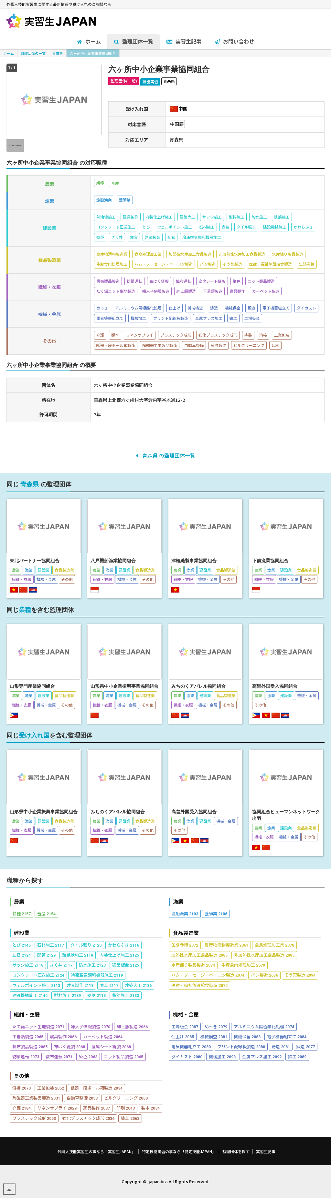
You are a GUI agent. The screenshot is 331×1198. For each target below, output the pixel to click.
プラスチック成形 (34, 1118)
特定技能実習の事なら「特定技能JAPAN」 (179, 1151)
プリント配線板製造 (241, 1046)
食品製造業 (186, 933)
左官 (21, 955)
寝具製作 (63, 1036)
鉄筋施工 (125, 995)
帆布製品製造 (30, 1046)
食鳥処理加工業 (274, 945)
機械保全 (247, 1036)
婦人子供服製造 (90, 1026)
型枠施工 (67, 995)
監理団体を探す (236, 1151)
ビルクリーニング (126, 1098)
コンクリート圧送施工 (38, 975)
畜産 (46, 913)
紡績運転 (25, 1056)
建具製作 (80, 985)
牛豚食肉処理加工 (243, 965)
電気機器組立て (191, 1046)
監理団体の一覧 (33, 53)
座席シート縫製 (111, 1046)
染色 (88, 1056)
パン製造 (264, 975)
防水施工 (92, 965)
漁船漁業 (184, 913)
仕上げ (182, 1036)
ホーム (8, 53)
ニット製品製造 (123, 1056)
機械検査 (213, 1036)
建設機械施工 (30, 995)
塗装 (130, 1118)
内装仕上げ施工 (119, 955)
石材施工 (50, 945)
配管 (46, 955)
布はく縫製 (69, 1046)
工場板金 (184, 1026)
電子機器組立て (286, 1036)
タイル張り (85, 945)
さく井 (61, 965)
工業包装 (50, 1088)
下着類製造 (27, 1036)
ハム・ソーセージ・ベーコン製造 (207, 975)
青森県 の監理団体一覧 (165, 455)
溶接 (21, 1088)
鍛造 (305, 1046)
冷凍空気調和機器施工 (97, 975)
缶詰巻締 (184, 945)
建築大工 (138, 985)
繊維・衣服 (27, 1014)
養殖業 (216, 913)
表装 (109, 985)
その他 (21, 1076)
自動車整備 (82, 1098)
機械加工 (222, 1056)
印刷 (125, 1108)
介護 (21, 1108)
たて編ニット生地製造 (38, 1026)
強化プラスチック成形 (88, 1118)
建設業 (21, 933)
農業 (19, 901)
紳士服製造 (132, 1026)
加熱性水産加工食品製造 (199, 955)
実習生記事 (265, 1151)
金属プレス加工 (262, 1056)
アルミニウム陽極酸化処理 (264, 1026)
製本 (150, 1108)
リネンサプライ (57, 1108)
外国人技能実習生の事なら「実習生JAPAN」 (96, 1151)
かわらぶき (123, 945)
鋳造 (281, 1046)
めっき (216, 1026)
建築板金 (125, 965)
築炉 (96, 995)
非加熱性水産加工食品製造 (264, 955)
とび (21, 945)
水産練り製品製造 (193, 965)
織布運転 (59, 1056)
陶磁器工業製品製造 (36, 1098)
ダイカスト (186, 1056)
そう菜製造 (299, 975)
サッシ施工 (27, 965)
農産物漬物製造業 (226, 945)
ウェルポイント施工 (36, 985)
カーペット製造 (103, 1036)
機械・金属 (186, 1014)
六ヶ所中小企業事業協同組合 (93, 53)
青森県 (57, 53)
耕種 (21, 913)
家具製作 (96, 1108)
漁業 (178, 901)
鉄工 (297, 1056)
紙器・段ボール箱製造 (96, 1088)
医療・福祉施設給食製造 (199, 985)
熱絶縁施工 (77, 955)
